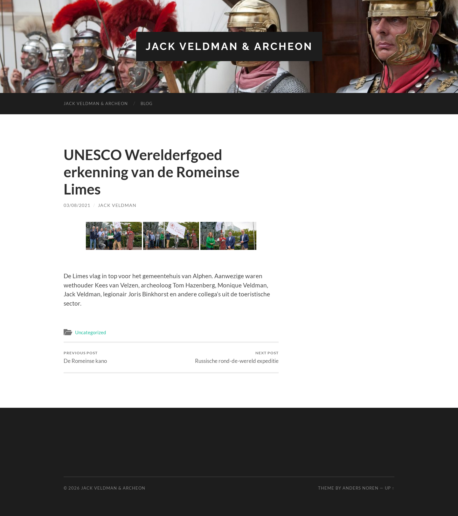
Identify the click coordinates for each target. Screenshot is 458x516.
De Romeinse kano (85, 357)
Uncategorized (90, 332)
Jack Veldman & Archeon (229, 46)
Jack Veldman (117, 205)
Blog (147, 103)
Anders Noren (360, 488)
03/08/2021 (77, 205)
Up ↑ (389, 488)
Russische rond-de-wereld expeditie (237, 357)
